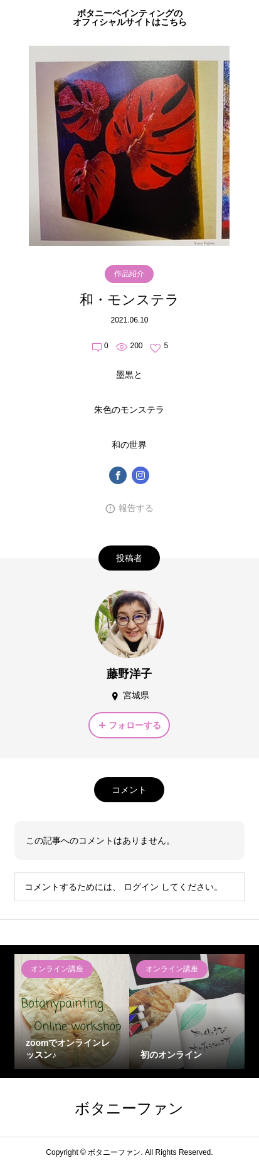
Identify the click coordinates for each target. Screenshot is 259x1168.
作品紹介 (129, 273)
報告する (136, 508)
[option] (72, 1011)
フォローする (134, 725)
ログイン (141, 887)
